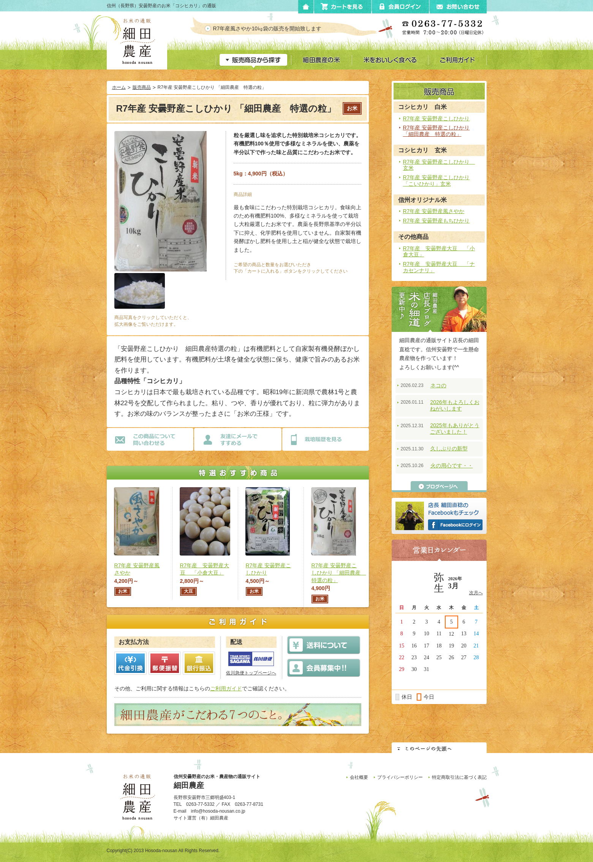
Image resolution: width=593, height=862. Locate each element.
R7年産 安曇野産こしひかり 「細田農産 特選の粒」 (436, 131)
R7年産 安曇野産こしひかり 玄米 (439, 165)
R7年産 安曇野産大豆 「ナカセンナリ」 (439, 267)
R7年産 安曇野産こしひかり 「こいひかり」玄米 (436, 180)
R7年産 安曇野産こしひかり (436, 118)
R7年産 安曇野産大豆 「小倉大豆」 (439, 251)
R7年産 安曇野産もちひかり (436, 221)
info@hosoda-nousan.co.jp (218, 811)
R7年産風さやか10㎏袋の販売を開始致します (273, 28)
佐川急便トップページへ (251, 673)
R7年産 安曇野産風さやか (434, 211)
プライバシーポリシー (400, 777)
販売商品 (142, 87)
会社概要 (359, 777)
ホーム (119, 87)
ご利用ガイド (226, 688)
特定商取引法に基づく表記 (459, 777)
